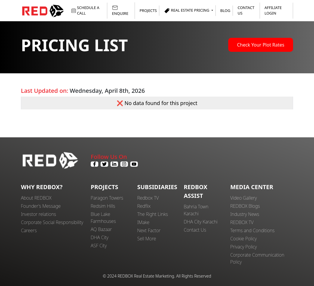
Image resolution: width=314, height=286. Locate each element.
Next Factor (148, 230)
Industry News (244, 214)
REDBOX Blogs (245, 206)
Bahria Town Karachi (196, 210)
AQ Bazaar (101, 229)
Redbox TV (148, 198)
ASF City (99, 245)
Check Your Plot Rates (260, 45)
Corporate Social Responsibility (52, 222)
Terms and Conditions (252, 230)
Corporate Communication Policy (257, 258)
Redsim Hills (103, 206)
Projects (148, 10)
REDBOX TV (242, 222)
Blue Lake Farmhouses (103, 217)
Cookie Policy (243, 238)
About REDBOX (36, 198)
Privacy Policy (243, 247)
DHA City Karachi (200, 222)
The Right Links (152, 214)
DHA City (99, 237)
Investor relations (38, 214)
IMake (143, 222)
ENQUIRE (120, 10)
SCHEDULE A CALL (85, 10)
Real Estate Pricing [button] (187, 11)
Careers (29, 230)
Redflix (144, 206)
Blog (225, 10)
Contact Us (246, 10)
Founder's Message (41, 206)
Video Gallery (243, 198)
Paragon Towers (107, 198)
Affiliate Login (273, 10)
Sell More (146, 238)
